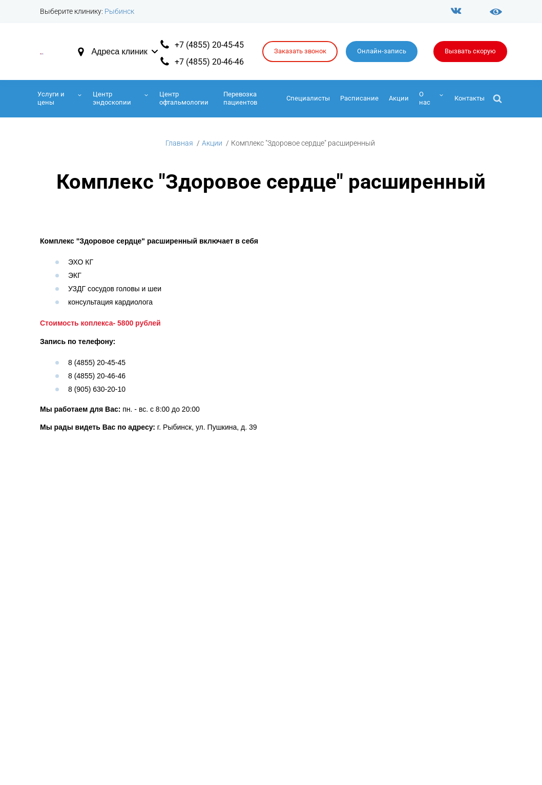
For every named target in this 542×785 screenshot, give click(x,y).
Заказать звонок (300, 51)
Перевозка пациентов (240, 98)
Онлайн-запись (381, 51)
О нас (424, 98)
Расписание (359, 98)
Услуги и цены (51, 98)
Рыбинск (119, 11)
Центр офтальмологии (184, 98)
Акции (399, 98)
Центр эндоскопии (112, 98)
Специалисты (308, 98)
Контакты (469, 98)
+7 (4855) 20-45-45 (209, 45)
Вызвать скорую (470, 51)
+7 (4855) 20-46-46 (209, 62)
